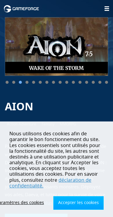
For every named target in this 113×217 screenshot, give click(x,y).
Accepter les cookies (78, 203)
